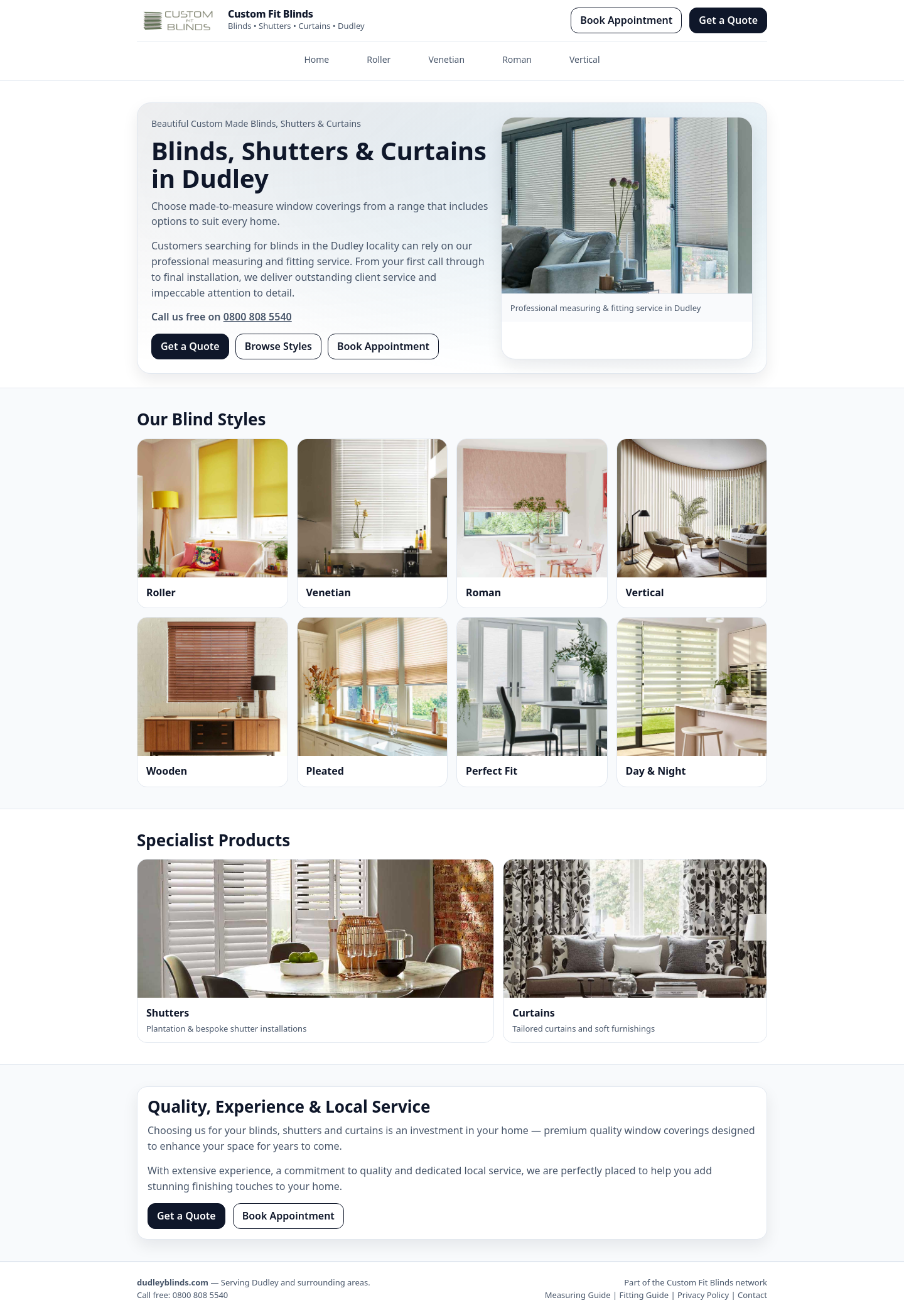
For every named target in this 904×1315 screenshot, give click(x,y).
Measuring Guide (578, 1295)
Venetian (446, 59)
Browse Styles (278, 346)
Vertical (584, 59)
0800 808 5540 (257, 317)
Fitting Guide (644, 1295)
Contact (752, 1295)
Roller (378, 59)
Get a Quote (728, 20)
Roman (517, 59)
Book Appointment (626, 20)
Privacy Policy (703, 1295)
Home (316, 59)
